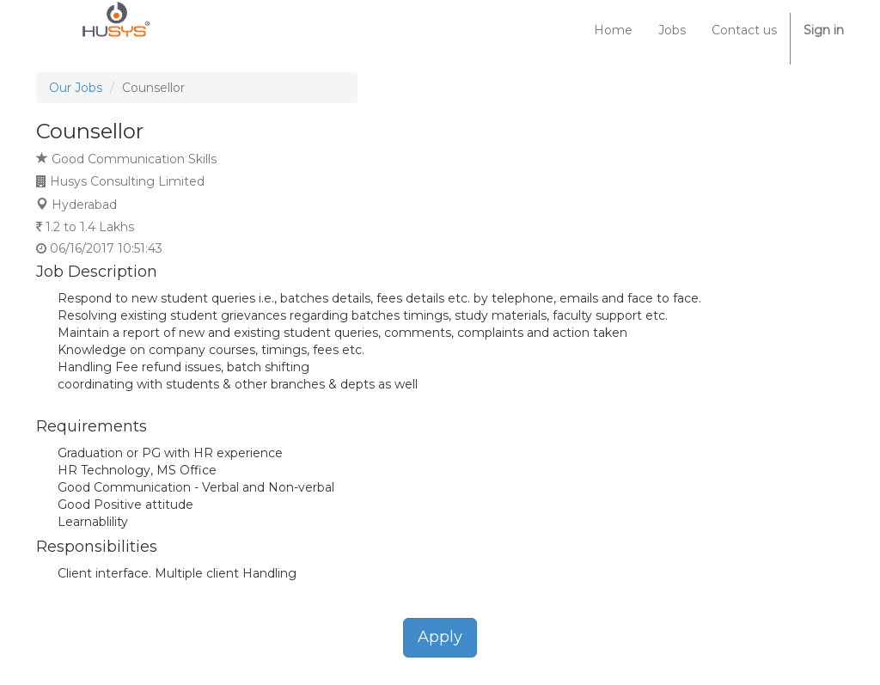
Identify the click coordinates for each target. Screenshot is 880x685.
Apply (440, 636)
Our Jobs (75, 87)
